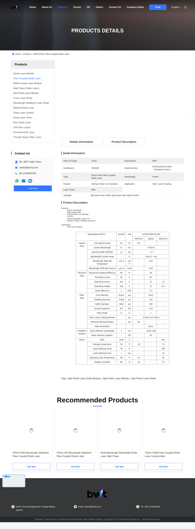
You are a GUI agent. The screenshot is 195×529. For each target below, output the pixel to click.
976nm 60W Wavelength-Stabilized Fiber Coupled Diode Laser (30, 454)
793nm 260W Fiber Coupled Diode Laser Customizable (162, 454)
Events (77, 7)
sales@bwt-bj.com (28, 167)
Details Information (81, 141)
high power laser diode (143, 378)
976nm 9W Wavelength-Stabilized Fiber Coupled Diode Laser (74, 454)
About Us (47, 7)
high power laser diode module (84, 378)
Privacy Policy (51, 519)
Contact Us (115, 7)
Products (63, 7)
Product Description (124, 141)
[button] (17, 437)
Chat (157, 7)
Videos (99, 7)
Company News (135, 7)
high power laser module (115, 378)
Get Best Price (139, 115)
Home (33, 7)
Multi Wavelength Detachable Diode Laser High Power (119, 454)
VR (88, 7)
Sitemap (38, 519)
